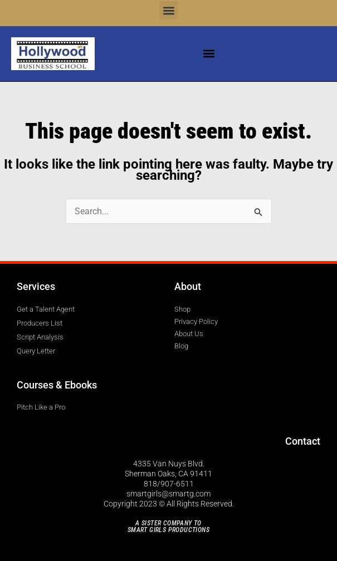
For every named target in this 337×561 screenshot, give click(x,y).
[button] (168, 10)
